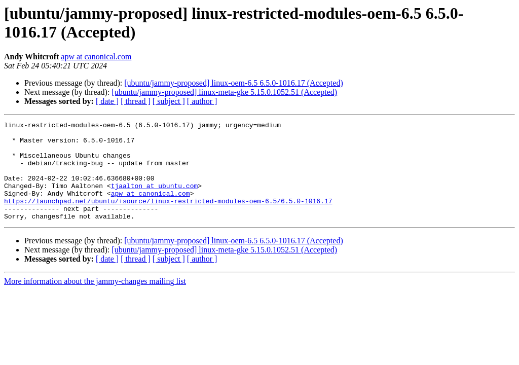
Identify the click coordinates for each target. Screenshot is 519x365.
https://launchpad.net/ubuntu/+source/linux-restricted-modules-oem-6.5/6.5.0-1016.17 (168, 217)
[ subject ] (169, 101)
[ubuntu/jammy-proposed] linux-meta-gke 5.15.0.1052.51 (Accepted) (224, 92)
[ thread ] (136, 101)
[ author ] (202, 101)
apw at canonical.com (96, 56)
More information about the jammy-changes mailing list (95, 301)
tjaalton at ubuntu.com (154, 199)
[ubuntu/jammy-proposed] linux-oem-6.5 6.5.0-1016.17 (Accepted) (233, 83)
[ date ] (107, 101)
